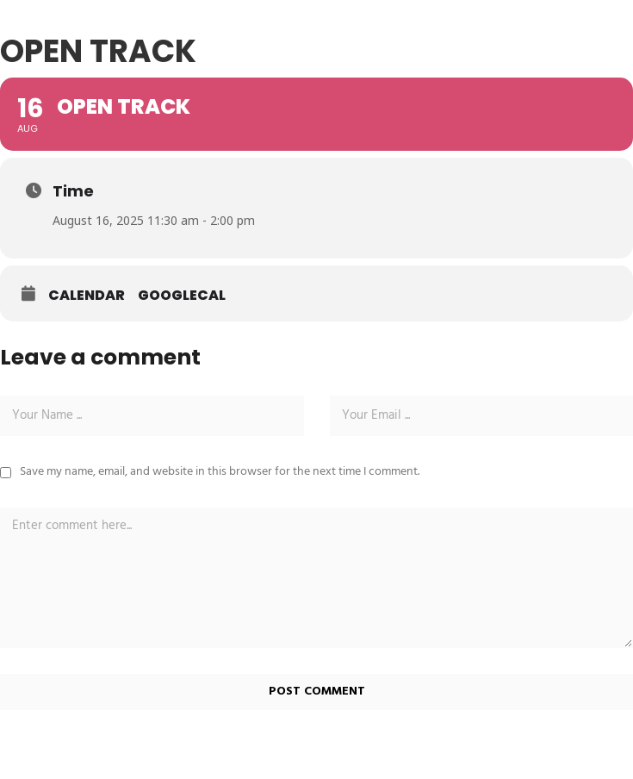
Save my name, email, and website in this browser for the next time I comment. (219, 472)
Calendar (86, 295)
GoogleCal (182, 295)
